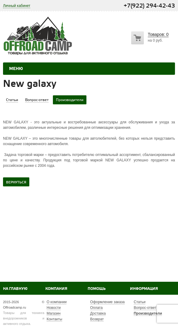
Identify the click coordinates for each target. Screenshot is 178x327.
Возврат (97, 319)
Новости (53, 308)
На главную (15, 289)
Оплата (96, 308)
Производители (148, 313)
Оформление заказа (107, 302)
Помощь (96, 289)
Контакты (54, 319)
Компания (56, 289)
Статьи (139, 302)
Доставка (98, 313)
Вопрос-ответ (145, 308)
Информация (144, 289)
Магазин (53, 313)
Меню (16, 68)
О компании (56, 302)
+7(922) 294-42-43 (149, 5)
